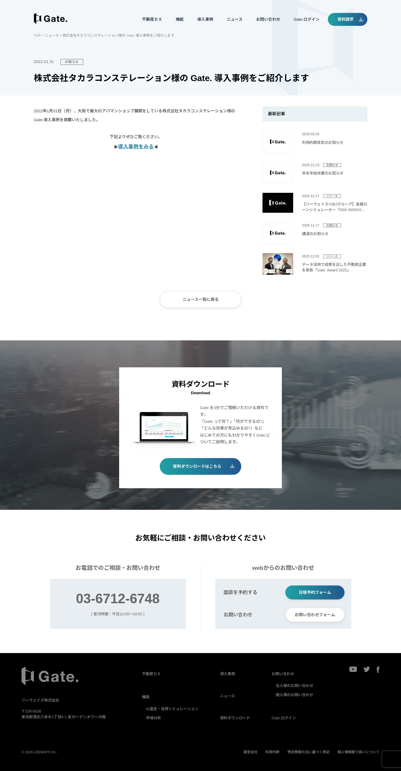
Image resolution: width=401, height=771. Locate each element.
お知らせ (72, 62)
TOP (37, 35)
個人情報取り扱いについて (358, 752)
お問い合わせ (268, 19)
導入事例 (205, 19)
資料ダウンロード (235, 718)
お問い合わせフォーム (315, 614)
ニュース (235, 19)
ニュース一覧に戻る (201, 299)
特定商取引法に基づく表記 (308, 752)
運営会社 (250, 752)
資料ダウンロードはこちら (197, 466)
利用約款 (272, 752)
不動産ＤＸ (152, 19)
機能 (180, 19)
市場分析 (153, 718)
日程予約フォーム (315, 592)
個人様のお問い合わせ (294, 695)
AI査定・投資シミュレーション (172, 709)
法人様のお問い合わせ (294, 685)
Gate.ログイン (307, 19)
